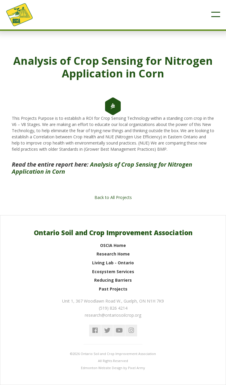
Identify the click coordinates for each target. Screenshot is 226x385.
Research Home (113, 254)
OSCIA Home (113, 245)
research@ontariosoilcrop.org (113, 315)
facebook (95, 330)
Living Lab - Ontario (113, 262)
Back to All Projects (113, 197)
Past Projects (113, 289)
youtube (119, 330)
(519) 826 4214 (113, 308)
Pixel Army (136, 368)
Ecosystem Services (113, 271)
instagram (131, 330)
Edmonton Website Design (101, 368)
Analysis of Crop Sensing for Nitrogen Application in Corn (102, 167)
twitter (107, 330)
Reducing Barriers (113, 280)
